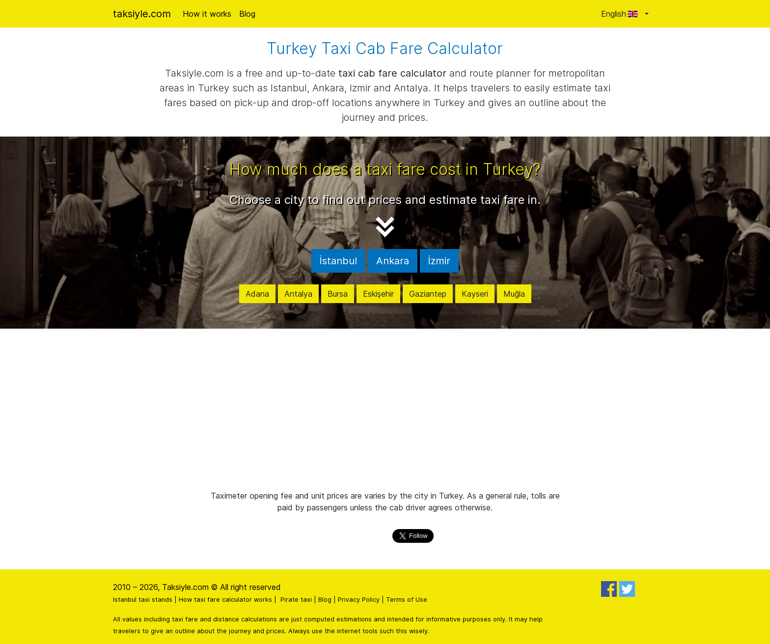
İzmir (439, 261)
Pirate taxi (296, 599)
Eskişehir (378, 294)
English (622, 14)
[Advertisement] (385, 409)
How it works (207, 14)
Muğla (514, 294)
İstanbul (338, 261)
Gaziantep (427, 294)
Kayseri (475, 294)
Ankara (392, 261)
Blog (247, 14)
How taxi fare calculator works (225, 599)
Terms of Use (406, 599)
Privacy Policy (359, 599)
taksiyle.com (142, 14)
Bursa (338, 294)
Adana (257, 294)
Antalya (298, 294)
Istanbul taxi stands (142, 599)
